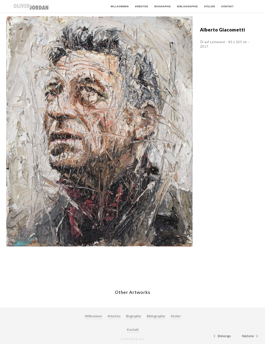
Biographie (162, 6)
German (245, 6)
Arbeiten (141, 6)
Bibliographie (187, 6)
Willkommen (120, 6)
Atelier (209, 6)
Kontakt (227, 6)
